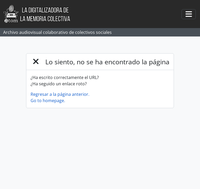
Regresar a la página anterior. (60, 94)
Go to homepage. (48, 100)
